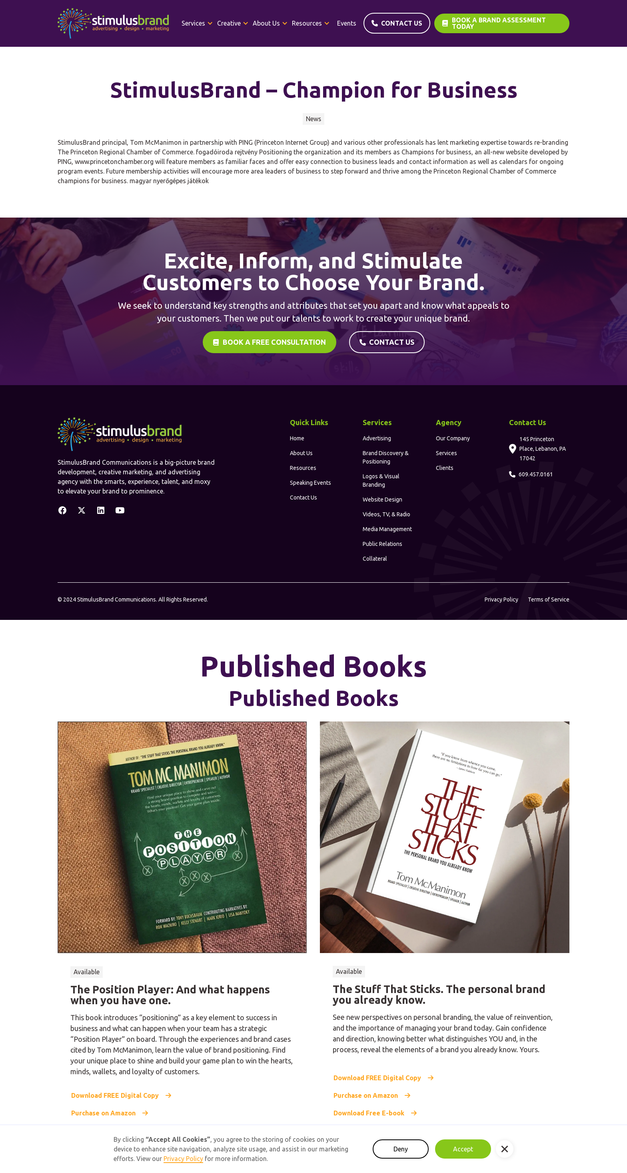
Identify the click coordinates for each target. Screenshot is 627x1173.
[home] (113, 23)
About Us (301, 453)
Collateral (375, 559)
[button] (197, 23)
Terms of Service (548, 599)
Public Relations (382, 544)
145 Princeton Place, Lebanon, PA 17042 (542, 449)
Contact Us (303, 497)
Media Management (387, 529)
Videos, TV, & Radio (386, 514)
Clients (444, 468)
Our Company (453, 438)
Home (297, 438)
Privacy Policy (501, 599)
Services (446, 453)
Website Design (382, 499)
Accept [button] (463, 1149)
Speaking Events (310, 483)
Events (346, 23)
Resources (303, 468)
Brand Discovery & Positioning (386, 457)
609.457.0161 (536, 474)
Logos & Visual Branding (381, 480)
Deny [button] (400, 1149)
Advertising (377, 438)
